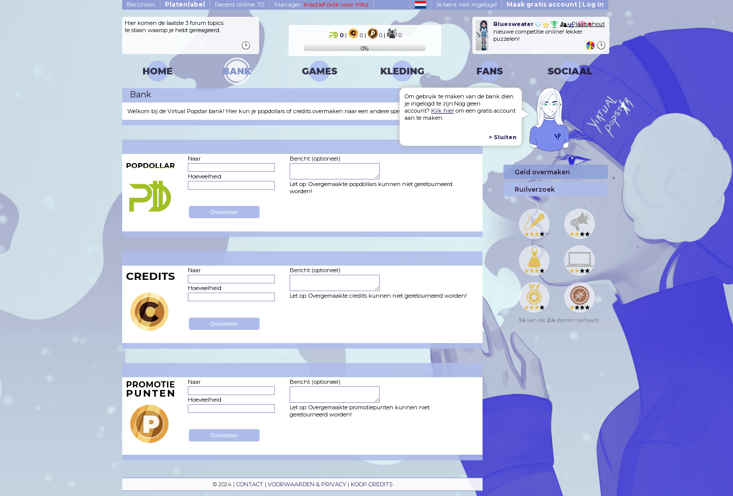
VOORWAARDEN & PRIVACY (307, 484)
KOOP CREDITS (371, 484)
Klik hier (442, 110)
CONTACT (249, 484)
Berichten (141, 4)
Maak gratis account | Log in (555, 4)
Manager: (321, 4)
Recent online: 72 (240, 4)
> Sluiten (503, 137)
